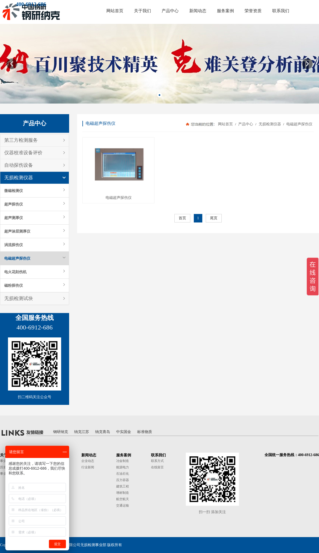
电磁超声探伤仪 (17, 258)
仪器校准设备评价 (23, 152)
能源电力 (122, 467)
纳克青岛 (102, 432)
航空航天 (122, 499)
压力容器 (122, 480)
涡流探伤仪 (13, 245)
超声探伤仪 (13, 204)
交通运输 (122, 505)
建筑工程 (122, 486)
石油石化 (122, 473)
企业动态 (87, 461)
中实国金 (123, 432)
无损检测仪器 (18, 177)
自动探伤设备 (18, 165)
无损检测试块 (18, 298)
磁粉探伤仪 (13, 285)
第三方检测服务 (21, 140)
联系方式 (157, 461)
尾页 (213, 218)
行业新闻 (87, 467)
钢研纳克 (60, 432)
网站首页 (225, 124)
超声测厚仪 (13, 218)
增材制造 (122, 493)
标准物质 (144, 432)
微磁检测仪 (13, 190)
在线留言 (157, 467)
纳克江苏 (81, 432)
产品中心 (245, 124)
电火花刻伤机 (15, 272)
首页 (182, 218)
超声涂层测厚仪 (17, 231)
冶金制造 (122, 461)
